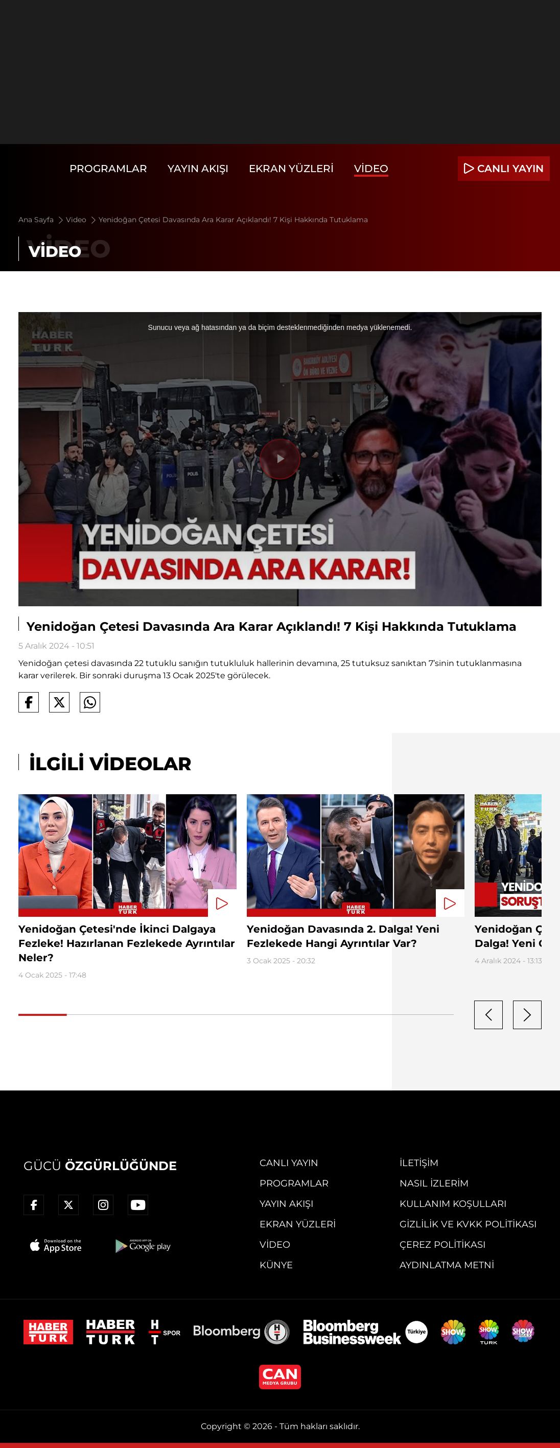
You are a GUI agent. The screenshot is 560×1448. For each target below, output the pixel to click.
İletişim (419, 1163)
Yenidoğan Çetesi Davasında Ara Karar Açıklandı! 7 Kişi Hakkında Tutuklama (233, 219)
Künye (276, 1265)
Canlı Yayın (289, 1163)
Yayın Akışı (198, 168)
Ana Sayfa (41, 219)
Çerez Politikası (442, 1244)
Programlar (108, 168)
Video (371, 168)
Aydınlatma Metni (447, 1265)
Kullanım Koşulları (453, 1203)
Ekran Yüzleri (291, 168)
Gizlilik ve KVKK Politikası (468, 1224)
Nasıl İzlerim (434, 1183)
